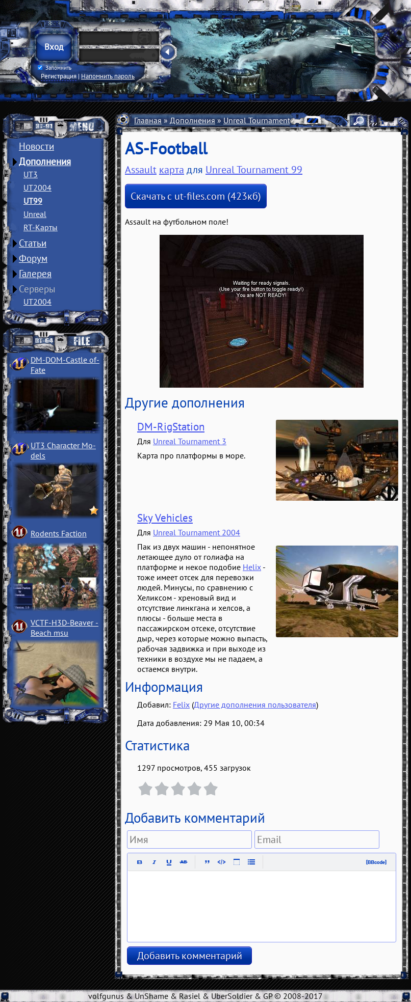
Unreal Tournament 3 (189, 441)
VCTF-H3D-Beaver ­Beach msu (64, 627)
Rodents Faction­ (59, 533)
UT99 (32, 201)
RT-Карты (40, 227)
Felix (181, 704)
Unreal (34, 214)
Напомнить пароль (108, 75)
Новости (36, 146)
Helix (252, 567)
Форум (33, 258)
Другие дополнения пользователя (255, 704)
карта (171, 169)
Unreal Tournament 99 (262, 120)
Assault (141, 169)
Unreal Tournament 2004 (196, 532)
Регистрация (58, 75)
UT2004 (37, 187)
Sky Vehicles (165, 518)
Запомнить (54, 67)
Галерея (35, 273)
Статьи (32, 243)
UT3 (30, 174)
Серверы (37, 289)
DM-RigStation (170, 427)
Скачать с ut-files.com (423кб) (196, 196)
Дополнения (45, 161)
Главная (148, 120)
